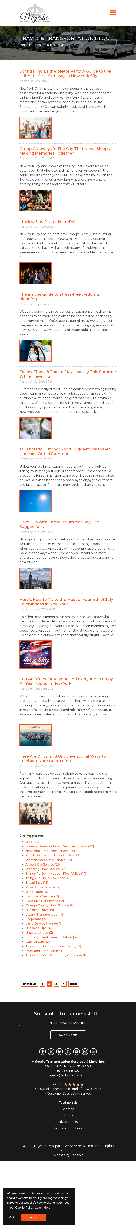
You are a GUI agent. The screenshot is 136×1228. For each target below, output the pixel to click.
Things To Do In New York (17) (48, 878)
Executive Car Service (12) (44, 901)
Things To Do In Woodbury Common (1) (55, 955)
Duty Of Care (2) (37, 942)
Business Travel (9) (39, 910)
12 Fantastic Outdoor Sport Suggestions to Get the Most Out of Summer (64, 451)
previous (29, 984)
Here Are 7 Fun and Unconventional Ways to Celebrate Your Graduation (62, 758)
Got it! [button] (13, 1217)
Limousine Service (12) (42, 896)
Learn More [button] (42, 1207)
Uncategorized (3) (39, 932)
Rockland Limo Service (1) (44, 951)
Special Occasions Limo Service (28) (52, 855)
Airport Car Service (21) (42, 864)
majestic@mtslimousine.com (68, 1075)
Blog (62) (32, 842)
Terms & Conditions (68, 1128)
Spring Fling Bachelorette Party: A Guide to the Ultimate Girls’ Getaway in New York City (65, 73)
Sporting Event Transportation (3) (51, 937)
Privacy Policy (68, 1122)
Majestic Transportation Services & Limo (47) (59, 846)
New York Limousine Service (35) (50, 851)
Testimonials (68, 1102)
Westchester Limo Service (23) (48, 860)
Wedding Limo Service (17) (45, 869)
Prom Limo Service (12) (42, 887)
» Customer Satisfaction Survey (68, 1093)
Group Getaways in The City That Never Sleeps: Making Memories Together (65, 150)
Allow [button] (33, 1217)
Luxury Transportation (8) (44, 914)
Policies (68, 1115)
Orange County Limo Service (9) (49, 905)
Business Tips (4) (38, 928)
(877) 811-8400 (68, 1071)
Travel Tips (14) (36, 883)
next (73, 984)
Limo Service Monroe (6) (44, 923)
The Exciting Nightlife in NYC (47, 221)
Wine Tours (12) (37, 892)
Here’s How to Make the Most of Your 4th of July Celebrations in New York (66, 601)
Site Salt (77, 1155)
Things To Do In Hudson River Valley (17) (55, 873)
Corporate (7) (35, 919)
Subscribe (68, 1035)
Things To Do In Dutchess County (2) (53, 946)
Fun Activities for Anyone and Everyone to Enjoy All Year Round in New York (66, 681)
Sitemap (68, 1109)
